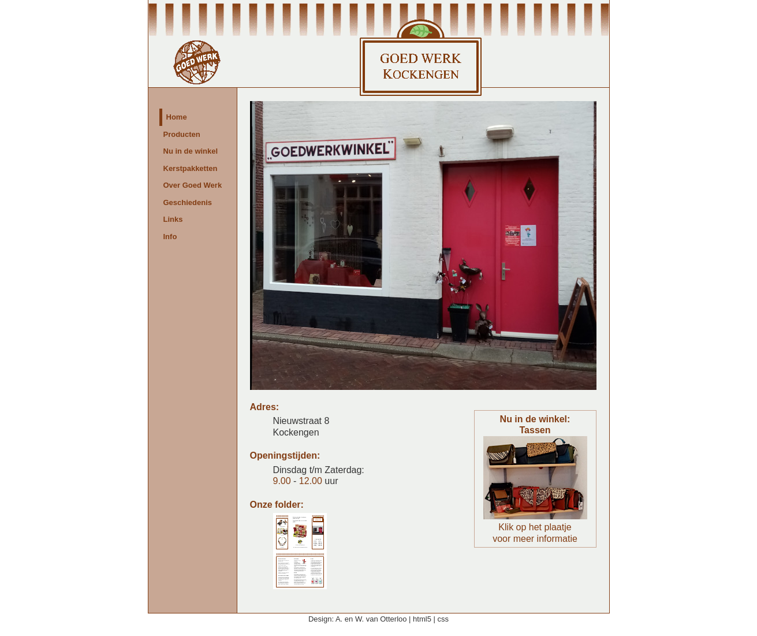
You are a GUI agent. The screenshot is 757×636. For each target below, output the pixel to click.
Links (173, 219)
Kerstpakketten (190, 168)
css (443, 619)
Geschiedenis (187, 202)
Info (170, 236)
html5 (422, 619)
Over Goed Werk (192, 185)
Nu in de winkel (190, 151)
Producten (181, 134)
